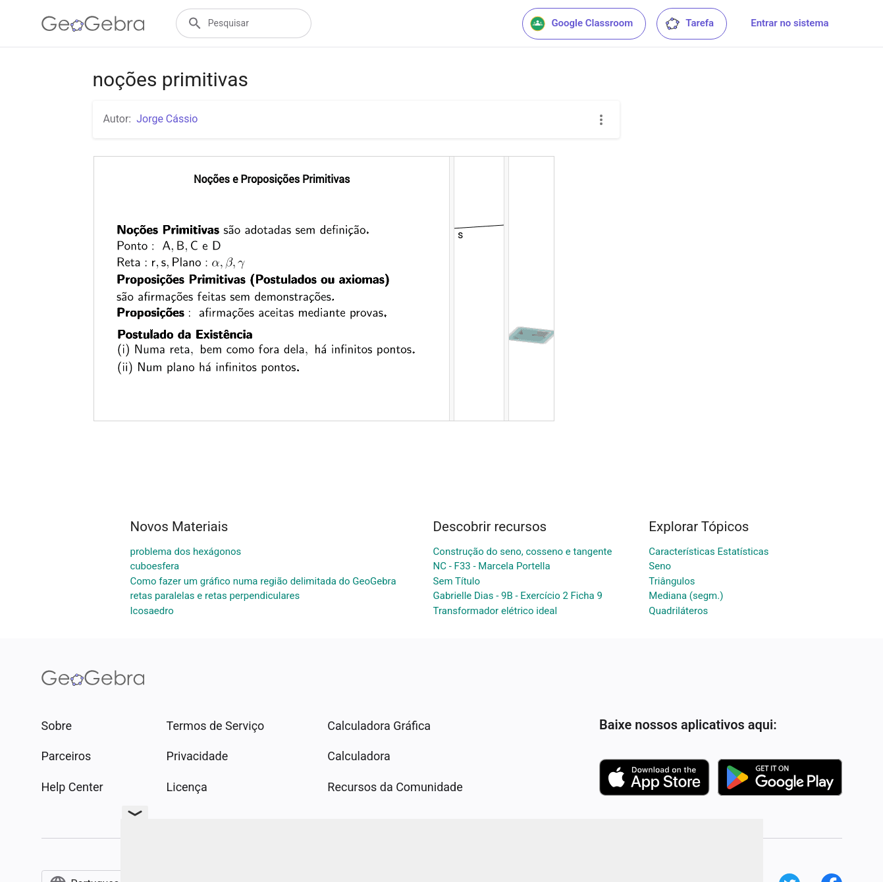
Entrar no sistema (789, 23)
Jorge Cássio (167, 119)
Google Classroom (581, 24)
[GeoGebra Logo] (93, 24)
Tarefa (689, 24)
